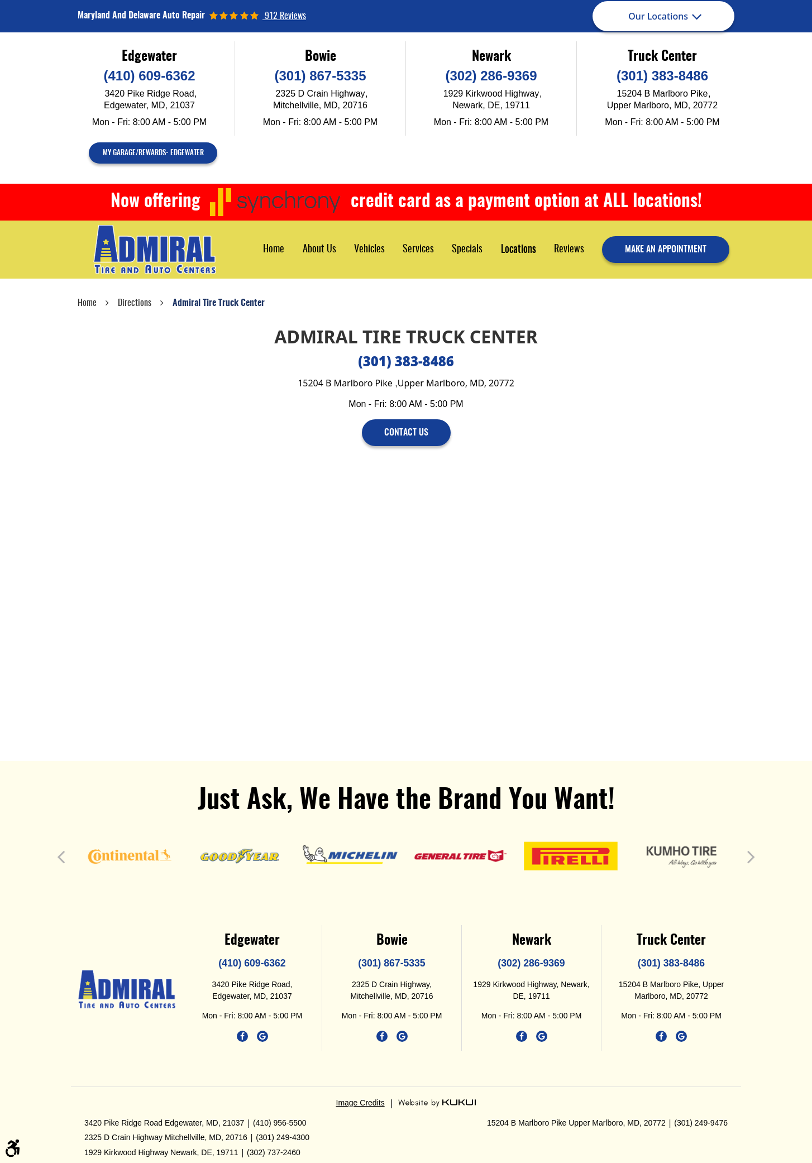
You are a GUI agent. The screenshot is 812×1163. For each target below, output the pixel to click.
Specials (467, 249)
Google (262, 1036)
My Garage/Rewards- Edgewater (153, 153)
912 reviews (284, 16)
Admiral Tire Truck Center (219, 303)
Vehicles (369, 249)
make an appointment (665, 249)
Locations (518, 249)
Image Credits (360, 1102)
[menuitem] (273, 249)
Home (273, 249)
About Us (319, 249)
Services (418, 249)
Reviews (569, 249)
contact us (406, 432)
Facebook (242, 1036)
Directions (134, 303)
